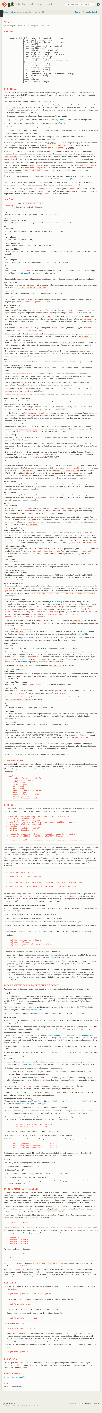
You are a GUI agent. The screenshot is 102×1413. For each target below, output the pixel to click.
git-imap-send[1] (81, 1013)
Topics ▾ (78, 12)
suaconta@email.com (27, 1064)
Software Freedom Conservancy (89, 1403)
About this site (11, 1403)
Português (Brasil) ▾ (91, 12)
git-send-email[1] (35, 1010)
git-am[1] (54, 854)
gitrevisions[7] (12, 139)
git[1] (20, 1386)
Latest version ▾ (9, 12)
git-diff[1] (60, 120)
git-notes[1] (35, 648)
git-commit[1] (67, 179)
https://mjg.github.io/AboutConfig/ (74, 1101)
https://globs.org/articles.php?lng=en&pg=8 (29, 1103)
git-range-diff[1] (55, 602)
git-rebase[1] (51, 957)
